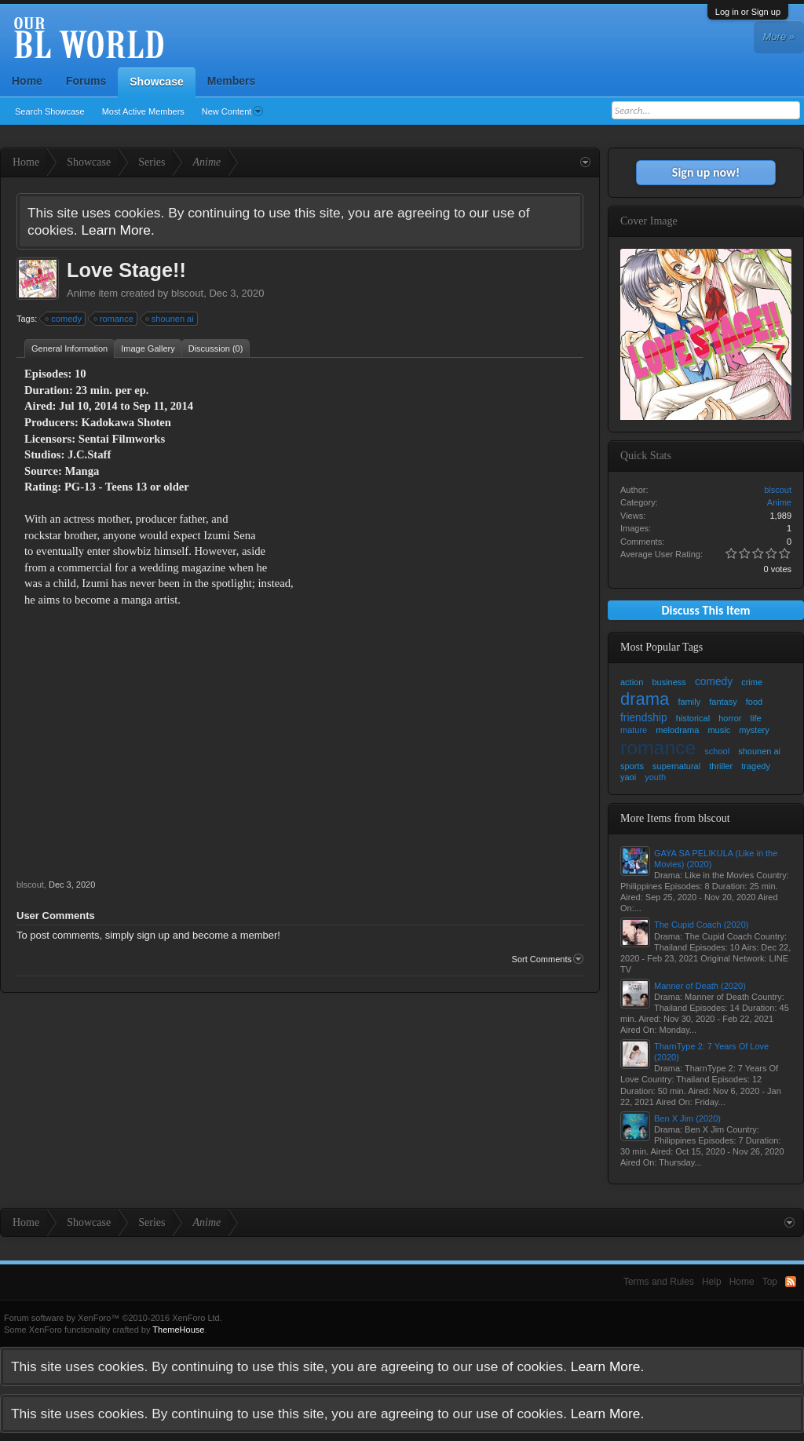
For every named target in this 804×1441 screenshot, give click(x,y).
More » (779, 36)
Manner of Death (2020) (700, 985)
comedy (64, 319)
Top (769, 1281)
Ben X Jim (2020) (687, 1118)
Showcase (156, 81)
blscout (187, 293)
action (631, 682)
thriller (721, 766)
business (668, 682)
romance (114, 319)
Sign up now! (706, 172)
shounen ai (170, 319)
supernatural (676, 766)
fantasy (722, 701)
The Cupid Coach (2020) (701, 924)
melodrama (677, 730)
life (756, 718)
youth (655, 777)
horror (729, 718)
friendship (643, 718)
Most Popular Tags (661, 647)
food (754, 701)
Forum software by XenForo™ (113, 1317)
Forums (86, 81)
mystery (754, 730)
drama (644, 699)
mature (633, 730)
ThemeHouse (178, 1329)
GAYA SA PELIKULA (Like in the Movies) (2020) (715, 858)
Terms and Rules (658, 1281)
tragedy (755, 766)
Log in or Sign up (747, 11)
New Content (233, 111)
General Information (69, 348)
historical (693, 718)
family (689, 701)
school (716, 751)
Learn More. (117, 230)
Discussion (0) (215, 348)
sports (632, 766)
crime (751, 682)
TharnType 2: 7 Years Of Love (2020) (711, 1052)
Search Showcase (50, 111)
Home (27, 81)
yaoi (628, 777)
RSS (790, 1281)
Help (712, 1281)
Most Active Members (143, 111)
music (718, 730)
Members (231, 81)
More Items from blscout (675, 818)
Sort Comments (547, 959)
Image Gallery (147, 348)
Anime (81, 293)
